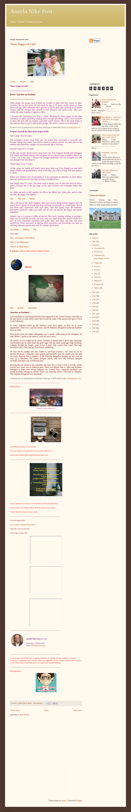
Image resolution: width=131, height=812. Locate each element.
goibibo (21, 308)
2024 (94, 245)
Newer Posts (15, 710)
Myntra (23, 82)
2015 (94, 321)
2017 (94, 314)
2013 (94, 328)
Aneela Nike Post (31, 11)
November (98, 248)
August (97, 263)
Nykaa (32, 199)
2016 (94, 317)
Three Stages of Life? (23, 44)
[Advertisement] (39, 30)
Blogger (79, 801)
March (96, 281)
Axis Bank (14, 229)
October (97, 252)
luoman (64, 801)
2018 (94, 310)
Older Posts (77, 710)
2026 (94, 238)
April (96, 277)
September (98, 255)
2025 (94, 242)
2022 (94, 296)
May (96, 274)
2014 (94, 324)
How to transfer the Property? (109, 101)
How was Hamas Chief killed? (22, 238)
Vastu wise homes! (97, 195)
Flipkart (26, 229)
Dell (12, 308)
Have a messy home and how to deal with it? (110, 136)
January (97, 288)
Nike (32, 82)
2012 (94, 332)
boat (35, 229)
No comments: (38, 703)
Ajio (12, 199)
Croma (13, 82)
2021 (94, 299)
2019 (94, 307)
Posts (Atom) (24, 715)
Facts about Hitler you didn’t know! (110, 171)
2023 (94, 292)
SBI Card (21, 199)
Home (46, 710)
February (97, 284)
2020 (94, 303)
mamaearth (32, 308)
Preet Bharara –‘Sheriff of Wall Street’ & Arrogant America (111, 119)
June (96, 270)
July (96, 266)
